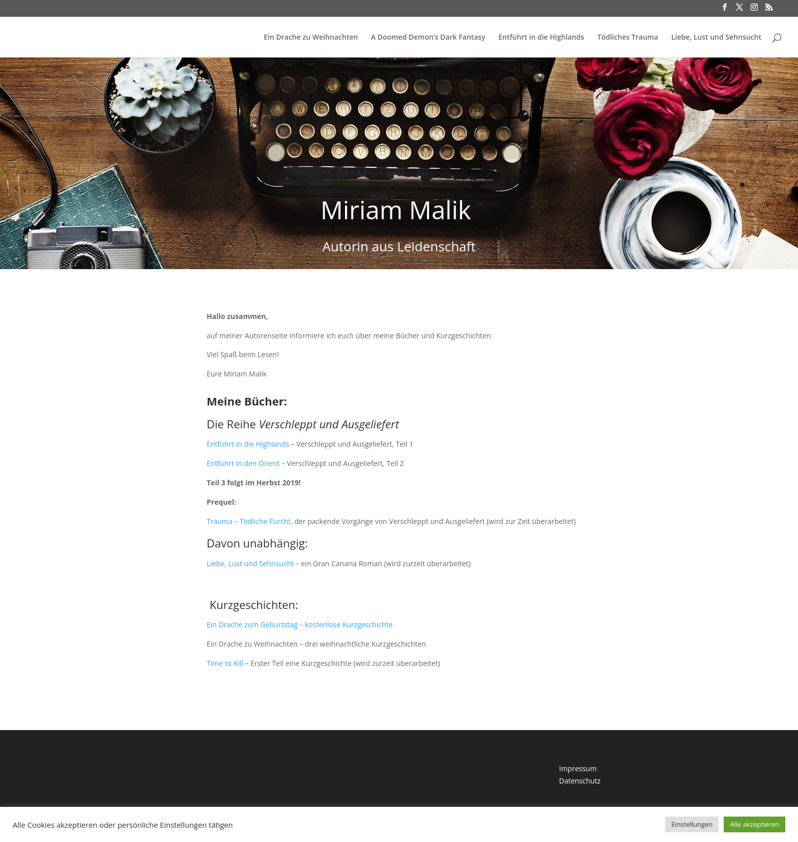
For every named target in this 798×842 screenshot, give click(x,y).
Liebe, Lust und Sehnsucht (716, 38)
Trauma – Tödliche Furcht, (250, 521)
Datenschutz (579, 781)
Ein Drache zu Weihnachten (311, 38)
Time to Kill (225, 663)
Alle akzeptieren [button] (754, 824)
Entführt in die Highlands (541, 38)
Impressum (577, 768)
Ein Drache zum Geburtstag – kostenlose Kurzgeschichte (300, 624)
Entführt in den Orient (243, 463)
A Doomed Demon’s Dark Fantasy (428, 38)
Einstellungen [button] (691, 824)
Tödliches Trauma (627, 38)
